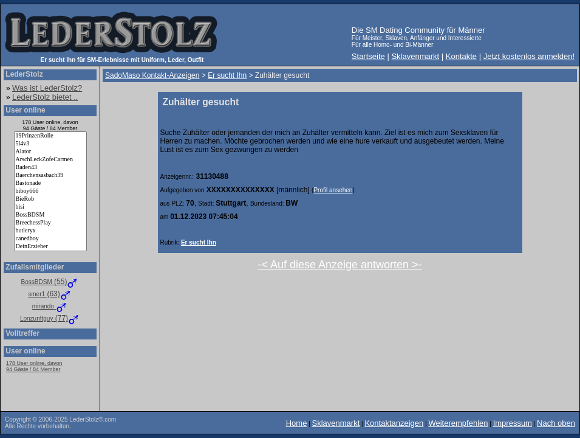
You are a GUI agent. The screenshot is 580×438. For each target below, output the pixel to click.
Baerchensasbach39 (50, 175)
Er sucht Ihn (198, 242)
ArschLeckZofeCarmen (50, 160)
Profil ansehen (332, 190)
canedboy (50, 239)
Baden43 (50, 168)
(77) (50, 318)
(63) (50, 294)
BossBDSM (50, 215)
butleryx (50, 231)
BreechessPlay (50, 223)
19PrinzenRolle (50, 136)
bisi (50, 207)
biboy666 (50, 191)
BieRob (50, 199)
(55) (50, 281)
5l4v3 (50, 144)
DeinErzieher (50, 247)
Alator (50, 152)
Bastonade (50, 183)
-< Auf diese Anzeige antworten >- (339, 265)
